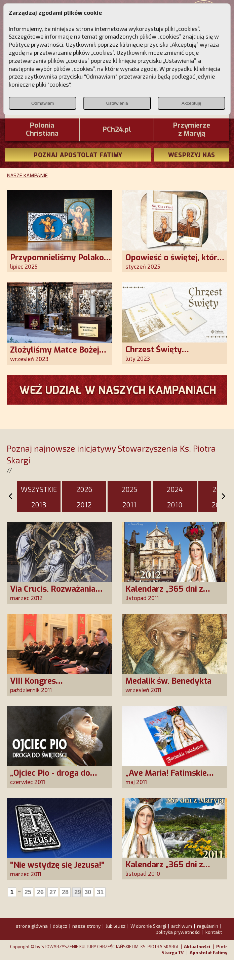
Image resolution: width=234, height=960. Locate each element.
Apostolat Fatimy (208, 952)
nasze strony (86, 926)
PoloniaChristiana (42, 130)
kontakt (213, 932)
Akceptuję (191, 103)
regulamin (207, 926)
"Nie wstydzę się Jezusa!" (57, 865)
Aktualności (197, 946)
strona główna (32, 926)
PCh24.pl (117, 130)
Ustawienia (117, 103)
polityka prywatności (178, 932)
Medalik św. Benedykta (168, 681)
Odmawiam (42, 103)
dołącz (60, 926)
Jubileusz (115, 926)
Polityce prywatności (36, 44)
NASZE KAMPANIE (27, 175)
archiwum (181, 926)
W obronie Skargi (148, 926)
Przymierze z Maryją (191, 130)
